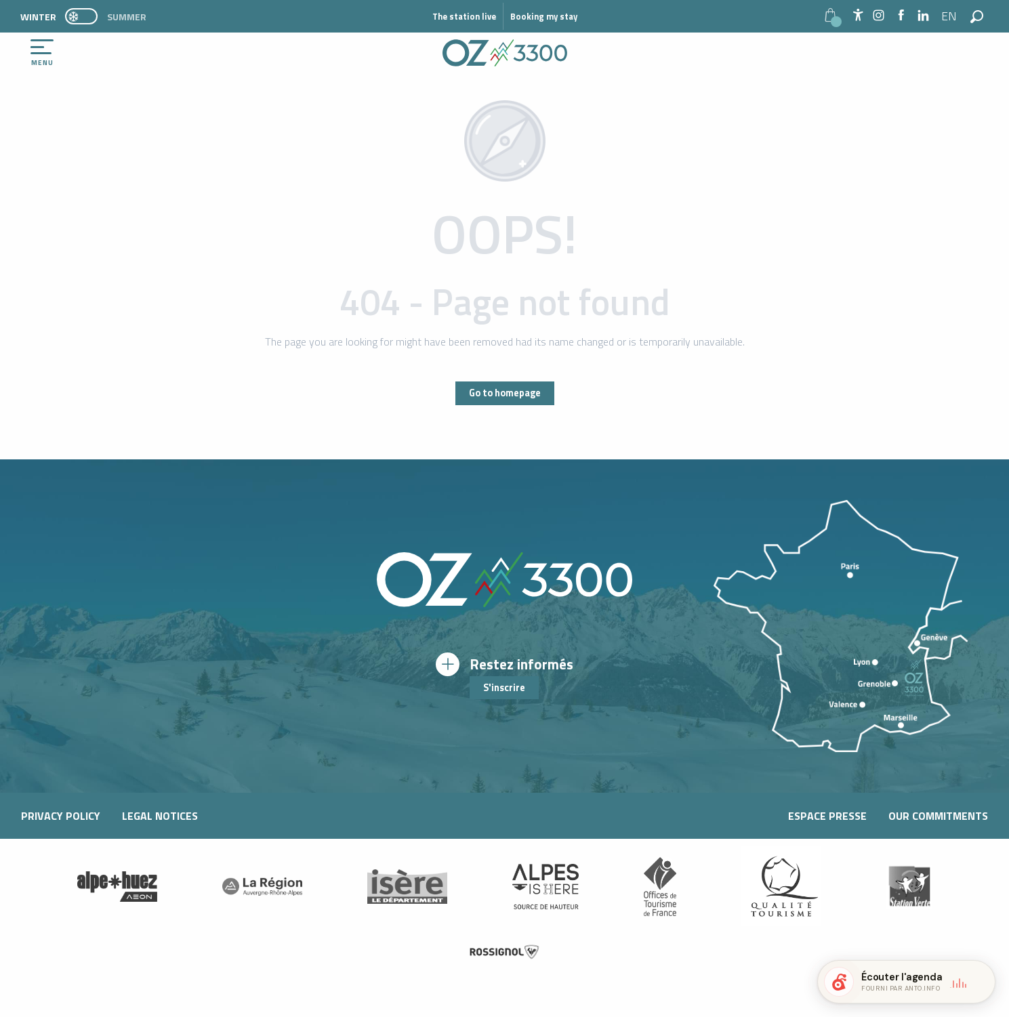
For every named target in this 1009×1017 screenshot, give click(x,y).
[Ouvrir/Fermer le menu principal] (42, 52)
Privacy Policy (60, 816)
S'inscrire (504, 687)
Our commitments (938, 816)
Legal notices (160, 816)
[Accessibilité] (857, 14)
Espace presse (827, 816)
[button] (949, 16)
